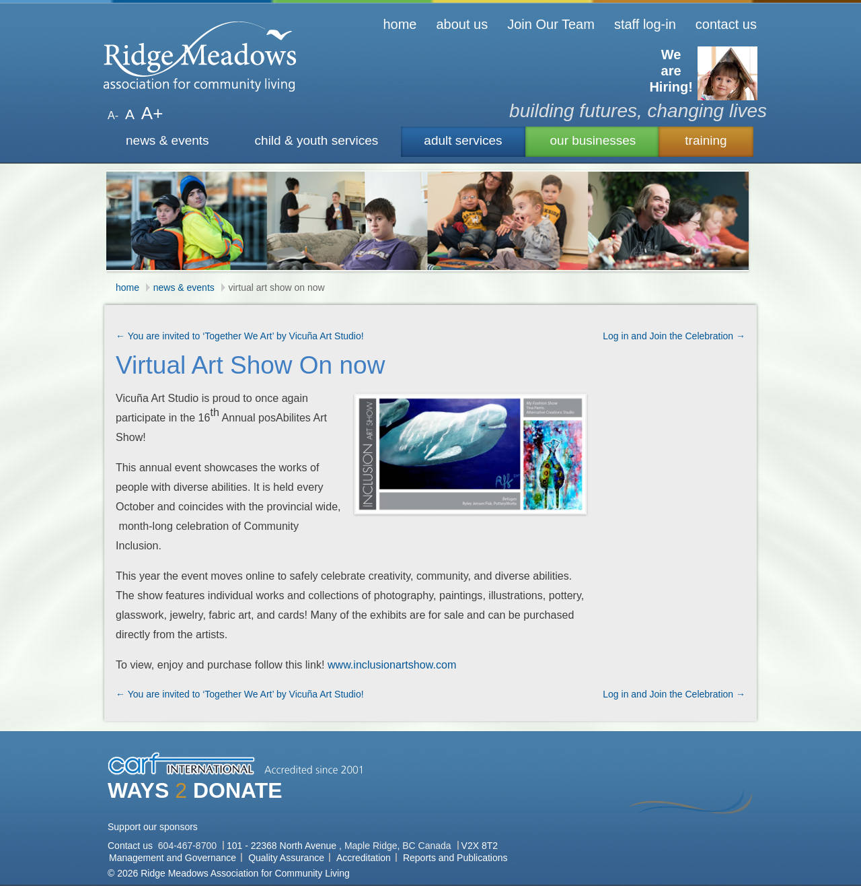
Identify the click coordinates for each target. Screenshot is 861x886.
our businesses (593, 140)
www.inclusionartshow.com (392, 664)
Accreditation (363, 857)
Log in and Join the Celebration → (674, 336)
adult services (463, 140)
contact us (726, 24)
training (705, 140)
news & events (167, 140)
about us (462, 24)
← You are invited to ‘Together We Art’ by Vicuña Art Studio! (240, 336)
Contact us (131, 845)
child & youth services (317, 140)
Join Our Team (551, 24)
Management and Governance (172, 857)
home (399, 24)
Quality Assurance (286, 857)
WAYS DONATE (195, 790)
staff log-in (645, 24)
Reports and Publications (455, 857)
